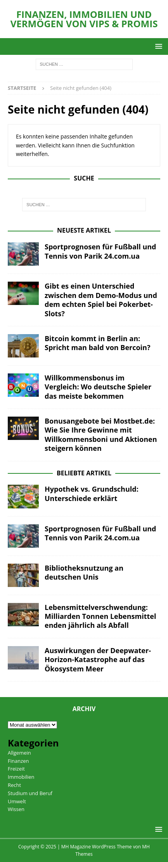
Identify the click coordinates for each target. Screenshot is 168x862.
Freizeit (16, 768)
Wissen (16, 809)
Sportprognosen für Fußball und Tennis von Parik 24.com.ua (100, 251)
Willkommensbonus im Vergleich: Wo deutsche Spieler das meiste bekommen (98, 387)
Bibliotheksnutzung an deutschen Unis (84, 572)
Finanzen (18, 760)
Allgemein (19, 752)
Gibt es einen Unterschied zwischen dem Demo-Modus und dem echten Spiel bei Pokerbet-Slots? (101, 299)
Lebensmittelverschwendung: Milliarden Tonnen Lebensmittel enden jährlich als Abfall (100, 616)
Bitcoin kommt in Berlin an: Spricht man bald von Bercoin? (98, 343)
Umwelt (17, 801)
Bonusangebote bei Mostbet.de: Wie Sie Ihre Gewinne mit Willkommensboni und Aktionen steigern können (101, 434)
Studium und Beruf (30, 793)
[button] (157, 46)
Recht (14, 784)
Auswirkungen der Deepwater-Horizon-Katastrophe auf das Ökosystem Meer (98, 659)
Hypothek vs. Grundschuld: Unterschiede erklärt (92, 493)
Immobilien (21, 776)
